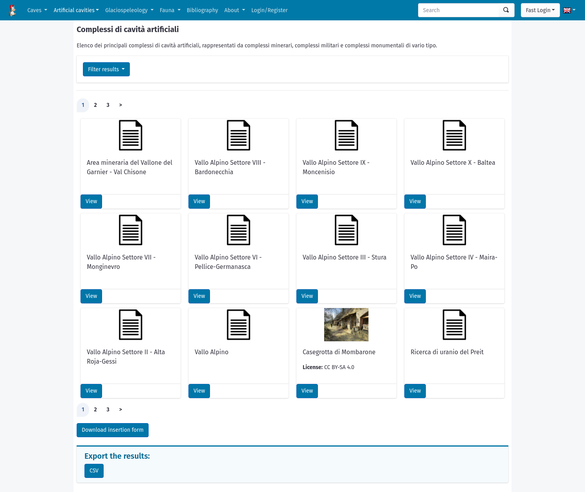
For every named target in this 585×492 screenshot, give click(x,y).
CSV (94, 470)
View (91, 201)
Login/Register (269, 10)
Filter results (104, 69)
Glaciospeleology (127, 10)
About (232, 10)
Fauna (168, 10)
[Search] (458, 10)
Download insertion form (113, 430)
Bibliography (202, 10)
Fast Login (538, 10)
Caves (35, 10)
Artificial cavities (74, 10)
